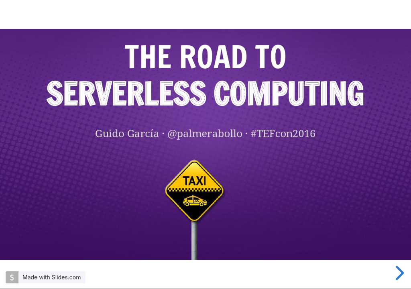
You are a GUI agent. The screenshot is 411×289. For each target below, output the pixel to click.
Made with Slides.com (51, 277)
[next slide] (398, 273)
